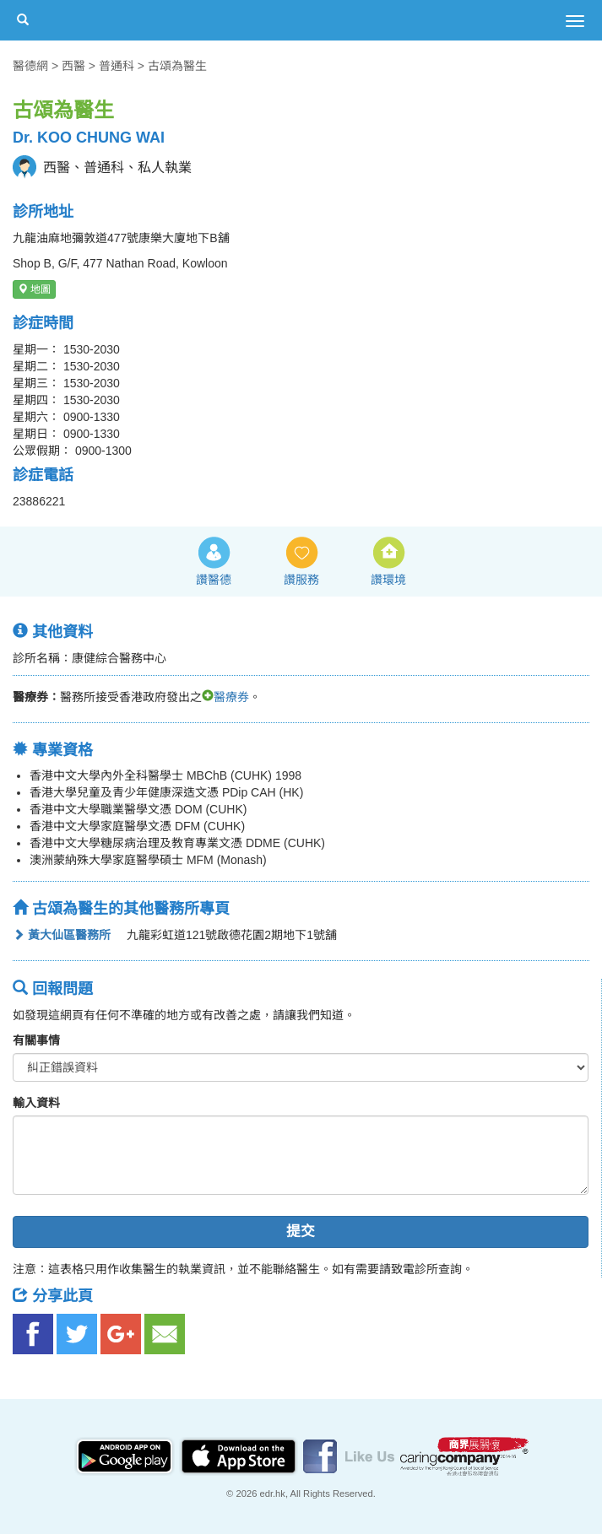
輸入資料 (36, 1103)
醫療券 (225, 697)
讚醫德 (213, 579)
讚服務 (301, 579)
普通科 (116, 66)
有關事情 (36, 1040)
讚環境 (388, 579)
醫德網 (30, 66)
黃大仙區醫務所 (62, 935)
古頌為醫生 (177, 66)
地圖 (34, 289)
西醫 (73, 66)
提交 (300, 1231)
